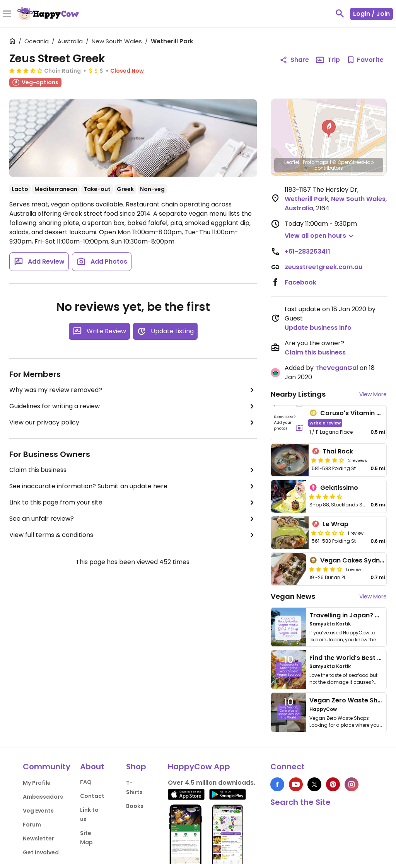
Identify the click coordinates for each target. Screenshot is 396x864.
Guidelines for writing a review (133, 406)
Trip (327, 60)
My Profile (37, 783)
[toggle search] (340, 13)
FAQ (86, 782)
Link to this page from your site (133, 502)
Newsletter (38, 838)
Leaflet (291, 162)
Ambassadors (43, 797)
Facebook (300, 282)
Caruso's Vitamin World (357, 413)
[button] (329, 129)
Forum (32, 824)
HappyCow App (199, 766)
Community (46, 766)
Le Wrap (335, 524)
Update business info (318, 327)
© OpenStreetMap (353, 162)
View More (373, 394)
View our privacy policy (133, 422)
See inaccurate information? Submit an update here (133, 486)
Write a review (325, 423)
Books (134, 806)
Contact (92, 796)
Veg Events (38, 811)
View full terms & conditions (133, 535)
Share (294, 59)
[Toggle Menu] (7, 14)
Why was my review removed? (133, 390)
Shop (136, 766)
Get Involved (41, 852)
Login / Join (371, 13)
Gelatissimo (339, 487)
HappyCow (323, 709)
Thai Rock (338, 451)
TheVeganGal (336, 367)
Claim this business (133, 470)
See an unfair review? (133, 518)
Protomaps (316, 162)
